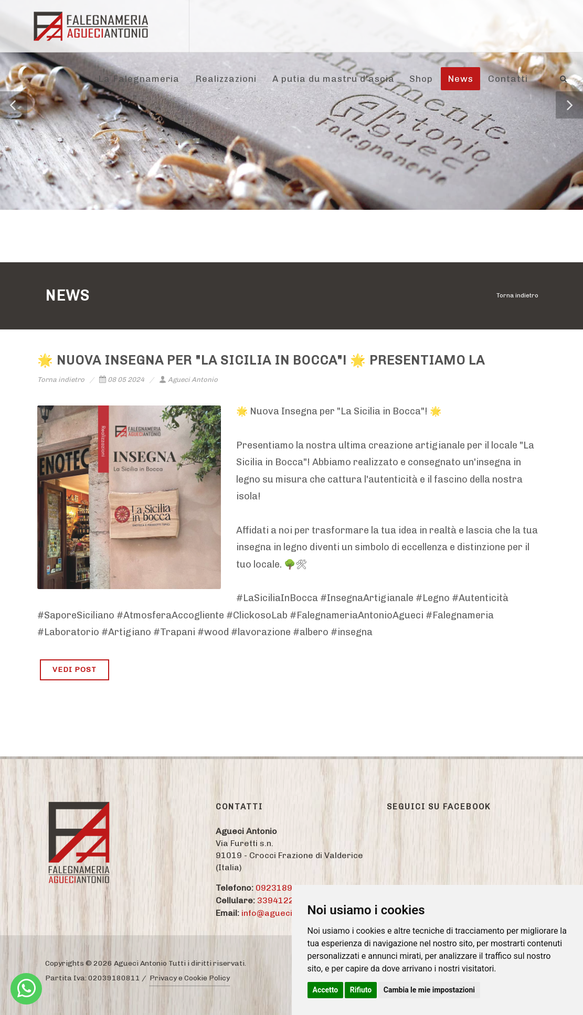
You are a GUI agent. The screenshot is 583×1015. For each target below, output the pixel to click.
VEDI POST (74, 669)
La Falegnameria (138, 78)
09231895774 (284, 888)
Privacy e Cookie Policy (190, 978)
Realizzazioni (226, 78)
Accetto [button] (325, 990)
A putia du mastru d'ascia (333, 78)
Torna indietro (517, 295)
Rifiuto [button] (361, 990)
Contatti (508, 78)
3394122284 (283, 900)
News (460, 78)
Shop (421, 78)
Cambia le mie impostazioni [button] (429, 990)
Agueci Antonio (188, 379)
